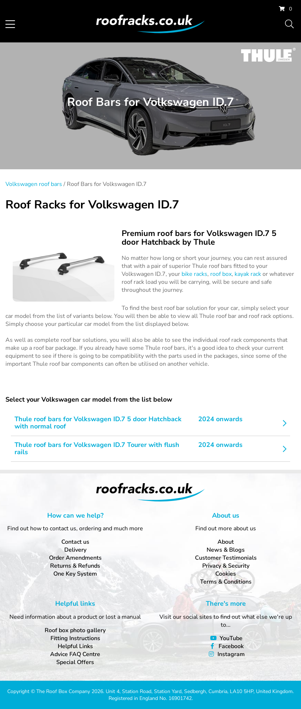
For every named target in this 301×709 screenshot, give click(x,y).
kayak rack (248, 274)
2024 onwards (220, 419)
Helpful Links (75, 646)
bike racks (194, 274)
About (225, 542)
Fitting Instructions (75, 638)
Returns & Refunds (75, 566)
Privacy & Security (225, 566)
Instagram (231, 654)
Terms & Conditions (226, 582)
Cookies (225, 574)
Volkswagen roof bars (33, 184)
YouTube (231, 638)
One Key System (75, 574)
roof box (221, 274)
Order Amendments (75, 558)
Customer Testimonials (226, 558)
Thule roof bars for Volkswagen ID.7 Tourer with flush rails (97, 448)
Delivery (75, 550)
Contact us (75, 542)
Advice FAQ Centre (75, 654)
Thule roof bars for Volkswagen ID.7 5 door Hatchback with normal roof (98, 423)
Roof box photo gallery (75, 630)
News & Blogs (226, 550)
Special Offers (75, 662)
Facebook (231, 646)
